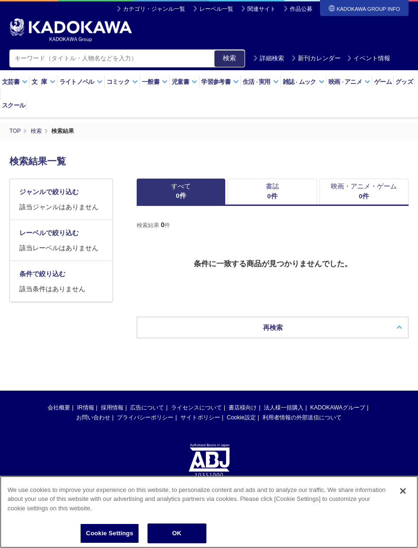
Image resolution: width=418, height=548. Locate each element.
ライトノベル (81, 81)
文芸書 (15, 81)
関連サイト (261, 9)
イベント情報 (368, 58)
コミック (122, 81)
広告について (147, 408)
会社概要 (59, 408)
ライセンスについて (196, 408)
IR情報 (85, 408)
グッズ (404, 81)
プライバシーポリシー (145, 418)
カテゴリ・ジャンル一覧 (154, 9)
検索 (229, 58)
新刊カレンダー (316, 58)
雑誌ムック (304, 81)
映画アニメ (349, 81)
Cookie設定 (241, 418)
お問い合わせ (93, 418)
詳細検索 (268, 58)
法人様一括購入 (283, 408)
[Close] (403, 495)
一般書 (155, 81)
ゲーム (383, 81)
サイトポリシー (200, 418)
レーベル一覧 (216, 9)
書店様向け (243, 408)
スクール (13, 105)
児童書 (184, 81)
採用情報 (112, 408)
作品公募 (301, 9)
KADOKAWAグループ (337, 408)
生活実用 (261, 81)
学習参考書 (220, 81)
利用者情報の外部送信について (302, 418)
